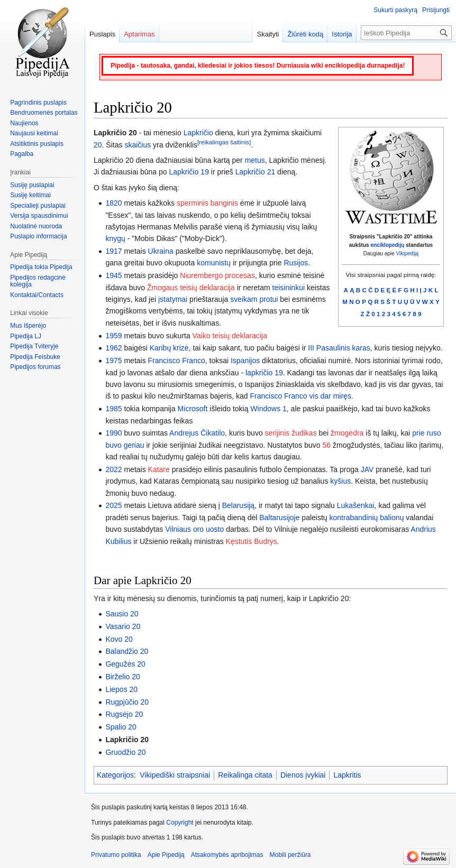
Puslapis (102, 34)
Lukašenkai (356, 505)
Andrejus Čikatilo (197, 433)
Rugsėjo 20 (124, 714)
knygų (115, 238)
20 (98, 145)
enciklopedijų (387, 245)
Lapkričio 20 (127, 739)
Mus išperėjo (28, 325)
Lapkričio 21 (255, 172)
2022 (113, 469)
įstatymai (172, 299)
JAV (367, 469)
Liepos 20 (121, 689)
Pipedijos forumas (35, 367)
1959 (113, 335)
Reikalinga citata (245, 775)
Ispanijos (245, 360)
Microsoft (193, 408)
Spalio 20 (120, 727)
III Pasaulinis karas (339, 348)
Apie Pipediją (166, 854)
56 (327, 445)
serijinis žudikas (291, 433)
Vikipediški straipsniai (175, 775)
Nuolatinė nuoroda (36, 226)
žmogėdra (347, 433)
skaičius (137, 145)
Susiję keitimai (30, 195)
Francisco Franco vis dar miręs (300, 396)
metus (255, 160)
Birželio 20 (122, 676)
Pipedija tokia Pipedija (41, 267)
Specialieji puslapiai (38, 205)
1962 (113, 348)
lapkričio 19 (264, 372)
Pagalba (21, 154)
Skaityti (268, 34)
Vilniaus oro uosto (194, 529)
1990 (113, 433)
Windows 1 (268, 408)
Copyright (179, 822)
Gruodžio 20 (125, 752)
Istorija (342, 34)
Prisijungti (436, 10)
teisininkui (288, 287)
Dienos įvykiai (303, 775)
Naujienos (24, 123)
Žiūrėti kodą (305, 34)
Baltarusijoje (279, 517)
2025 (113, 505)
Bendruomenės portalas (43, 112)
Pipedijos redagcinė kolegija (38, 281)
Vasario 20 (122, 626)
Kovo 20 (118, 639)
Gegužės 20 (125, 664)
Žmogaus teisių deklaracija (191, 287)
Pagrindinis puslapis (38, 102)
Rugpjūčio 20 (127, 702)
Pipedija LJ (25, 336)
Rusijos (296, 262)
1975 (113, 360)
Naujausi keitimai (34, 133)
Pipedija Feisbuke (35, 357)
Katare (159, 469)
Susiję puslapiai (32, 185)
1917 (113, 251)
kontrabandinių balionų (367, 517)
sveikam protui (254, 299)
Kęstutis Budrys (251, 541)
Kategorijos (115, 775)
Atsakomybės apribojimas (227, 854)
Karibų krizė (169, 348)
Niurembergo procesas (217, 275)
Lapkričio (198, 132)
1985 (113, 408)
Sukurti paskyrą (395, 10)
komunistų (214, 262)
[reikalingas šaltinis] (224, 141)
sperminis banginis (207, 203)
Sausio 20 (121, 614)
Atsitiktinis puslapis (36, 143)
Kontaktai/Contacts (36, 295)
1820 (113, 203)
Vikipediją (407, 253)
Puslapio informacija (38, 236)
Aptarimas (139, 34)
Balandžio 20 (126, 651)
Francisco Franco (176, 360)
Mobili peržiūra (290, 854)
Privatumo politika (116, 854)
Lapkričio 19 (189, 172)
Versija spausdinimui (39, 215)
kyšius (340, 481)
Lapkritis (347, 775)
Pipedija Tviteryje (34, 346)
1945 (113, 275)
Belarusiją (238, 505)
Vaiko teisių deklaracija (230, 335)
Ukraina (161, 251)
